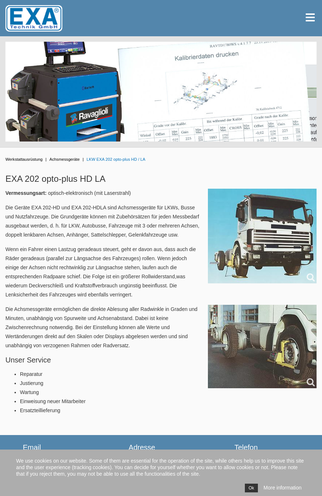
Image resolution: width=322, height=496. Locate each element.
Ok (251, 488)
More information (283, 488)
